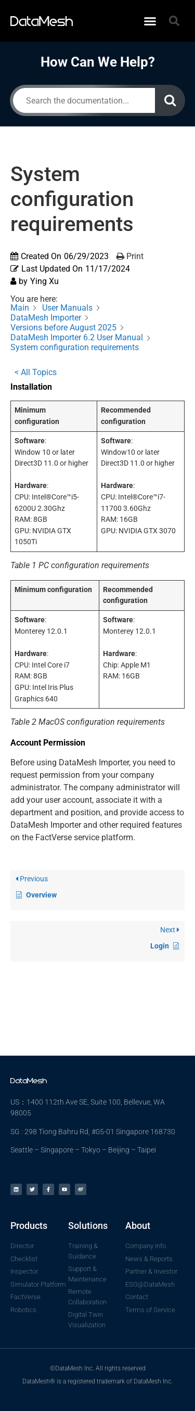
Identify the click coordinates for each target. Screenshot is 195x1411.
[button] (150, 21)
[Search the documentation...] (84, 100)
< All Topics (36, 372)
